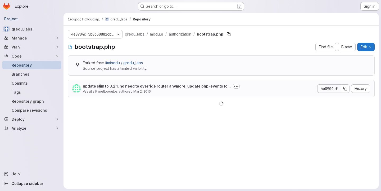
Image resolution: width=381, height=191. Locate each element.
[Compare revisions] (31, 110)
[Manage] (31, 38)
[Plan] (31, 47)
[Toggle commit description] (236, 86)
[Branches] (31, 74)
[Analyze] (31, 128)
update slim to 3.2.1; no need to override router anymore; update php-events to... (157, 86)
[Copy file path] (228, 34)
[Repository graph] (31, 101)
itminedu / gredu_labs (124, 62)
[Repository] (31, 65)
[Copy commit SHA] (345, 88)
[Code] (31, 56)
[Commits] (31, 83)
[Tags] (31, 92)
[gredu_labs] (31, 29)
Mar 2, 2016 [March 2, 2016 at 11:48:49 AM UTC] (142, 91)
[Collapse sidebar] (31, 183)
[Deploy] (31, 119)
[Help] (31, 174)
